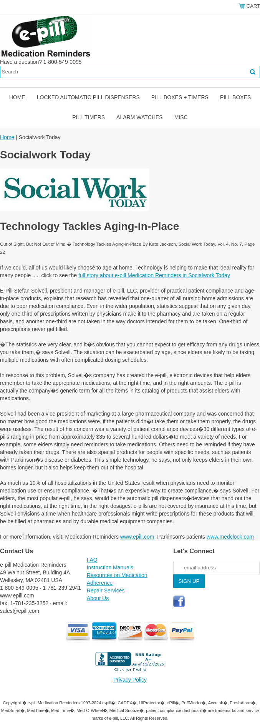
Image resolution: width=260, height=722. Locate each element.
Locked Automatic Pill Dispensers (88, 97)
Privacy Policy (130, 680)
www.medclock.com (230, 537)
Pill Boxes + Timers (180, 97)
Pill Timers (88, 117)
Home (17, 97)
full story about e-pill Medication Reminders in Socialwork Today (154, 275)
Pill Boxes (235, 97)
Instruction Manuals (110, 567)
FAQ (92, 560)
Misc (181, 117)
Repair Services (106, 590)
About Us (98, 598)
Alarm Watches (139, 117)
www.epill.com (137, 537)
